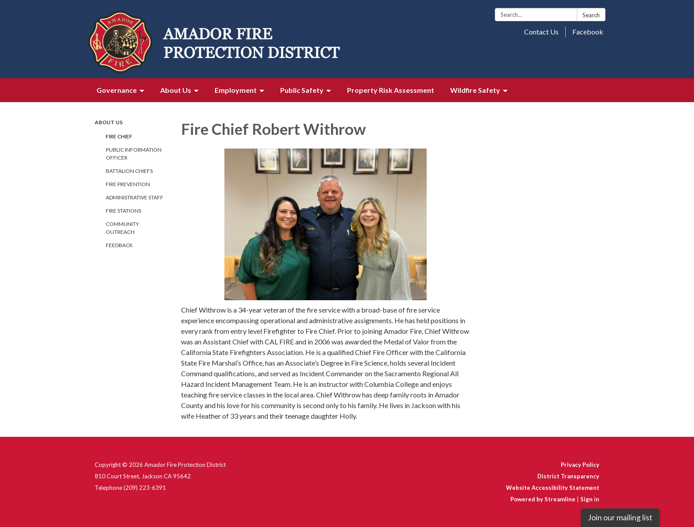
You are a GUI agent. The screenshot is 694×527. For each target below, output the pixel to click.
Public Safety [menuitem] (302, 90)
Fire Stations (123, 210)
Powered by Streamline (542, 499)
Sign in (589, 499)
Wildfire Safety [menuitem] (475, 90)
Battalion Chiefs (129, 171)
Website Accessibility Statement (552, 487)
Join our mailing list (620, 517)
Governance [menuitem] (116, 90)
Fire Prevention (128, 184)
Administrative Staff (134, 197)
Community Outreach (122, 228)
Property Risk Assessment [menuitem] (390, 90)
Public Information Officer (134, 153)
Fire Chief (119, 136)
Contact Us (541, 31)
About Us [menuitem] (175, 90)
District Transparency (568, 476)
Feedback (119, 245)
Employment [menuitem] (236, 90)
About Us (109, 122)
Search (591, 15)
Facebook (587, 31)
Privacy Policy (580, 464)
